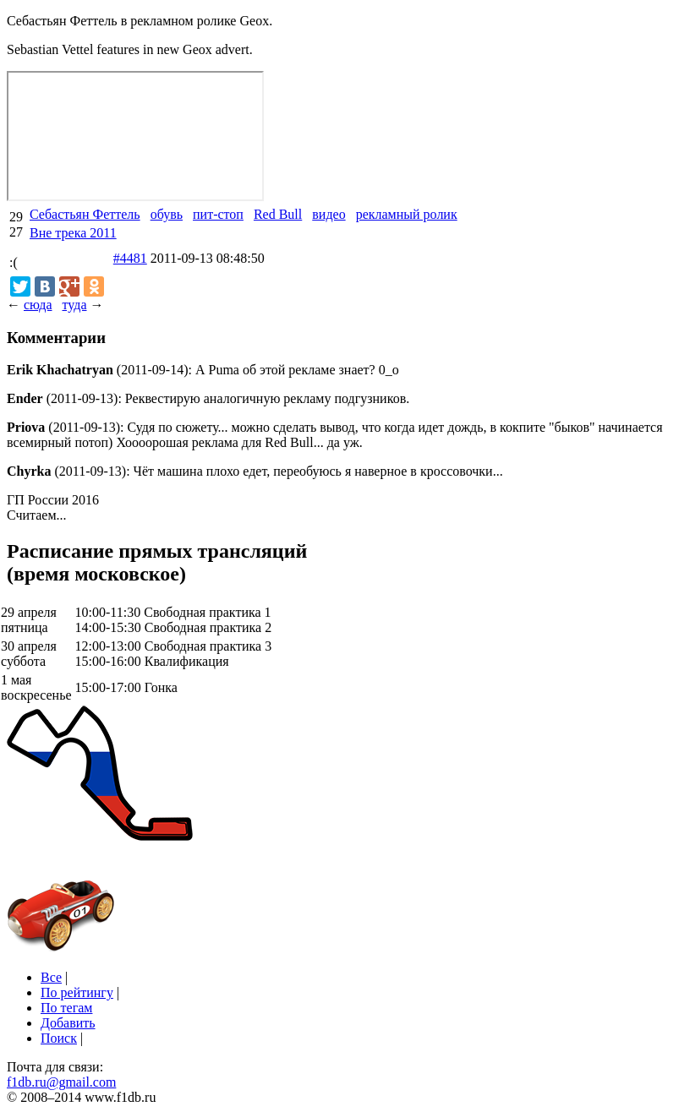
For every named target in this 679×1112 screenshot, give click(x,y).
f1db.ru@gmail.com (61, 1082)
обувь (167, 214)
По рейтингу (77, 992)
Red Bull (278, 214)
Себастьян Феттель (85, 214)
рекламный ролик (406, 214)
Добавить (68, 1023)
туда (74, 304)
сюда (38, 304)
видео (328, 214)
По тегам (66, 1007)
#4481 (130, 258)
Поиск (59, 1038)
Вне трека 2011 (73, 233)
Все (51, 977)
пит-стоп (218, 214)
